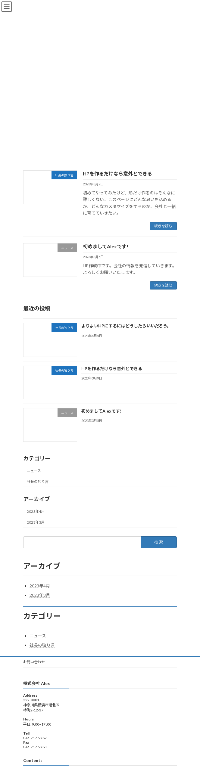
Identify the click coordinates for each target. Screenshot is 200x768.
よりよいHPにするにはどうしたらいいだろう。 (126, 325)
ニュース (34, 470)
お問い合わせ (34, 662)
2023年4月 (36, 511)
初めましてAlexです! (105, 246)
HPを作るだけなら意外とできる (117, 173)
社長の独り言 (37, 481)
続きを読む (163, 226)
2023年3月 (36, 522)
